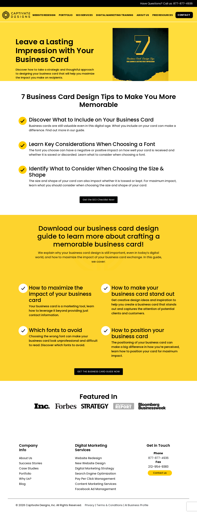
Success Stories (30, 463)
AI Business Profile (136, 505)
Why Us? (25, 479)
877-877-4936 (183, 3)
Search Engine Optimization (95, 473)
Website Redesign (88, 458)
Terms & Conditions (110, 505)
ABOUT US (143, 15)
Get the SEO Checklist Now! (98, 199)
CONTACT (184, 15)
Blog (22, 484)
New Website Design (90, 463)
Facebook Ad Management (95, 489)
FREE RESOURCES (162, 15)
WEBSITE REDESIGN (43, 15)
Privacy (89, 505)
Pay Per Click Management (95, 479)
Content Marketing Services (95, 484)
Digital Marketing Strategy (94, 468)
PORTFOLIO (65, 15)
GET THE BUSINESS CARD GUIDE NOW (98, 371)
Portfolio (25, 473)
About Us (25, 458)
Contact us (160, 473)
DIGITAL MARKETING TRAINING (114, 15)
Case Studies (29, 468)
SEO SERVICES (84, 15)
